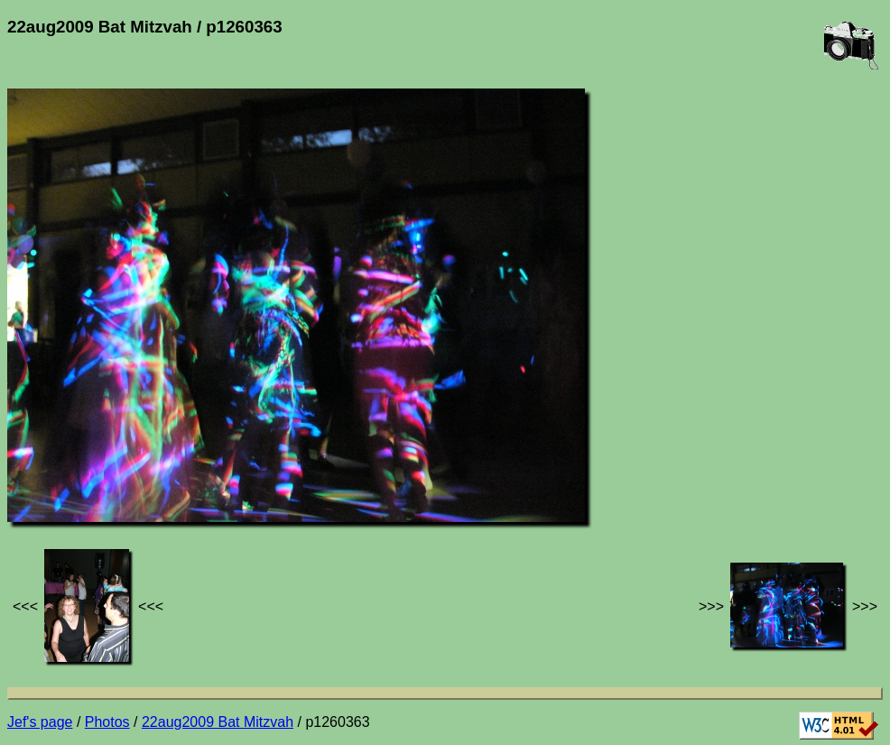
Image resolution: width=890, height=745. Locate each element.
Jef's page (39, 722)
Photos (107, 722)
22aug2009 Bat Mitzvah (217, 722)
